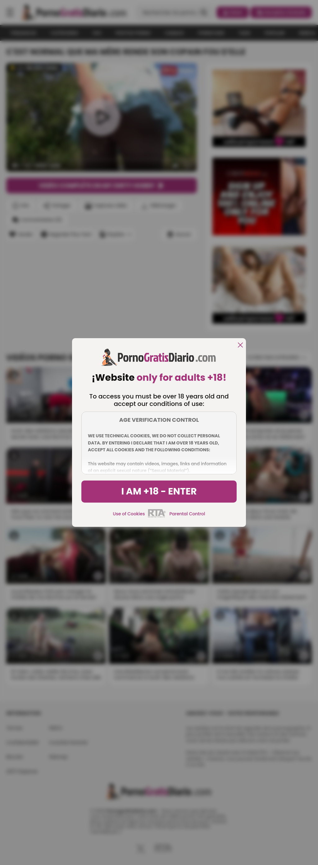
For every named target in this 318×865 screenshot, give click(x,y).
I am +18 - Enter (159, 491)
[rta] (157, 516)
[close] (240, 345)
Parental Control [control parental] (187, 514)
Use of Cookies (129, 514)
